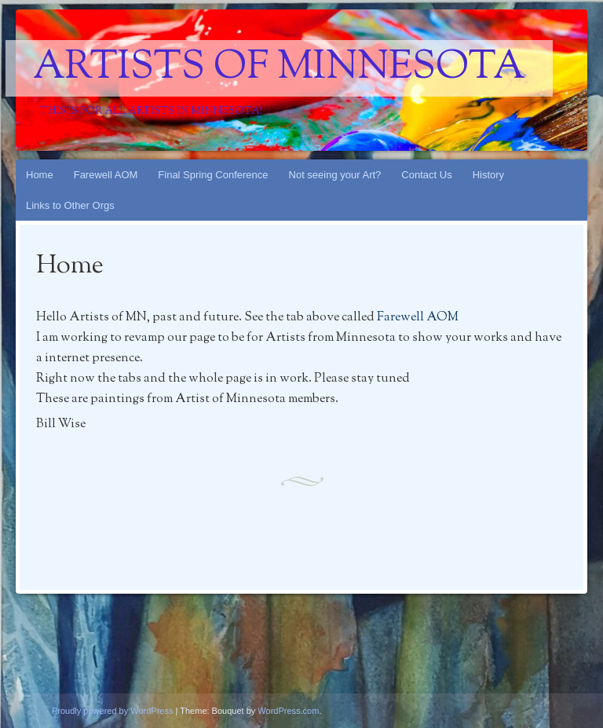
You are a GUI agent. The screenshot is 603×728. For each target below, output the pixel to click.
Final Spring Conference (213, 175)
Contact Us (426, 175)
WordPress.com (288, 710)
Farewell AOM (106, 175)
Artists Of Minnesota (279, 68)
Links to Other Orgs (70, 205)
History (488, 175)
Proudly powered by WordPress (112, 710)
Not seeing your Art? (335, 175)
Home (39, 175)
